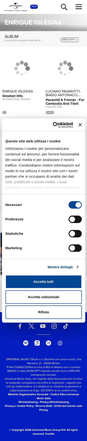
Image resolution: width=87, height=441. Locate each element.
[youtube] (42, 326)
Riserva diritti (44, 406)
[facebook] (20, 326)
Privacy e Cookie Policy (19, 406)
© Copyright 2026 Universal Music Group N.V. (37, 430)
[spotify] (25, 343)
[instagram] (54, 326)
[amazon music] (48, 343)
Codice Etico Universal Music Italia (58, 396)
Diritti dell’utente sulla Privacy (60, 408)
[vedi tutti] (70, 40)
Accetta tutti (43, 282)
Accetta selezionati (43, 297)
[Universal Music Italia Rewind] (59, 343)
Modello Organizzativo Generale (28, 394)
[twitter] (31, 326)
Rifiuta (43, 312)
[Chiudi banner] (80, 125)
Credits (49, 434)
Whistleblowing (28, 402)
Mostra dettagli (60, 267)
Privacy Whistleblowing (54, 402)
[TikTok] (65, 326)
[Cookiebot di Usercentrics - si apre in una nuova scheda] (54, 125)
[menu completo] (79, 7)
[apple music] (37, 343)
